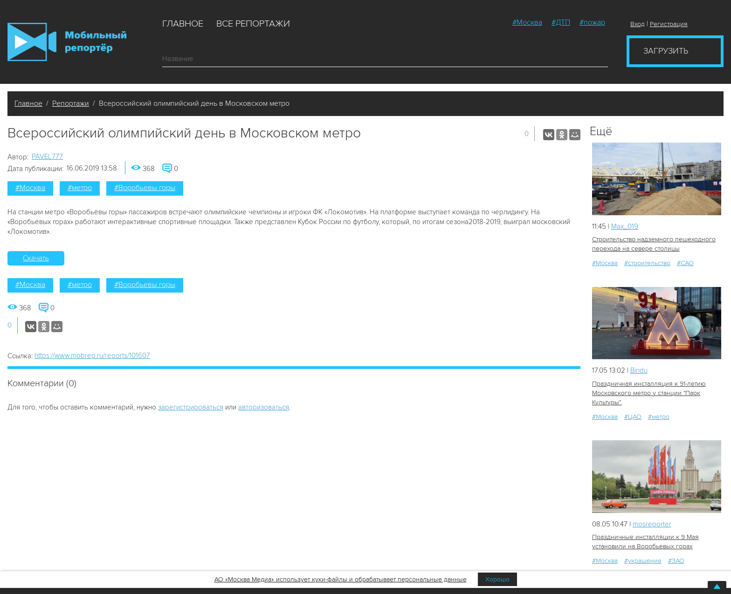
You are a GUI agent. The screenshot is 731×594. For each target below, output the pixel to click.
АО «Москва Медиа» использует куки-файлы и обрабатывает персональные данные (340, 579)
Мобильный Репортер (66, 42)
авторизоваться (263, 407)
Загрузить (665, 51)
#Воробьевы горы (144, 187)
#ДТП (561, 22)
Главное (182, 23)
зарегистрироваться (190, 407)
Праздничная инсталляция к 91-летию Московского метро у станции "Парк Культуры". (649, 393)
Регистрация (669, 24)
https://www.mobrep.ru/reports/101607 (92, 355)
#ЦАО (632, 417)
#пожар (592, 22)
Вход (637, 24)
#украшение (643, 561)
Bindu (639, 370)
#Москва (527, 22)
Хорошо (497, 579)
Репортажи (70, 103)
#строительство (647, 263)
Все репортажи (253, 23)
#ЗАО (676, 561)
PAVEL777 (47, 156)
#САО (685, 263)
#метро (80, 187)
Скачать (36, 258)
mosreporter (652, 524)
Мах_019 (624, 226)
